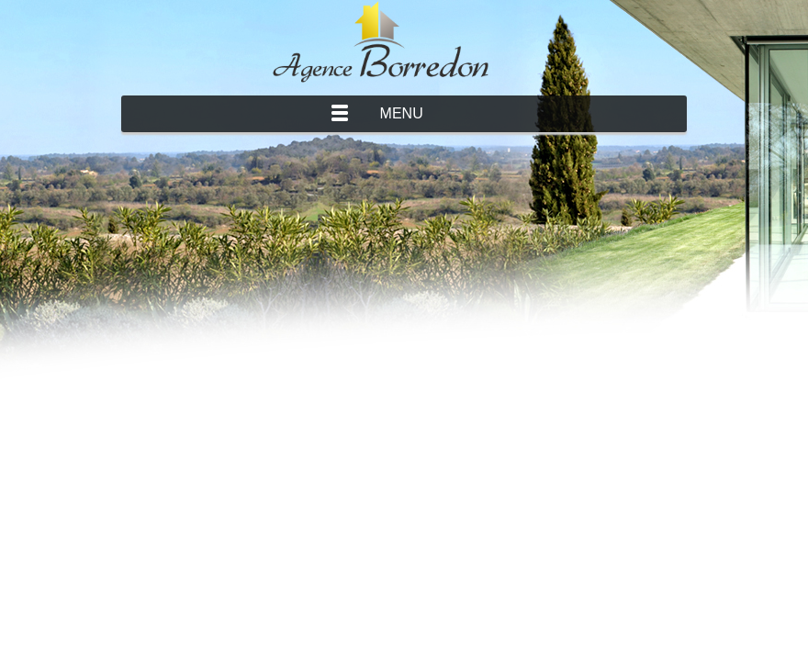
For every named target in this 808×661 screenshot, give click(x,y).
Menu (401, 113)
